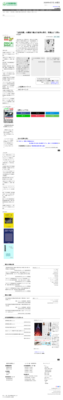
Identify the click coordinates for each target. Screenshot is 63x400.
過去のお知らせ (27, 338)
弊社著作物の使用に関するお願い (38, 145)
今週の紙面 (18, 10)
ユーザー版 (24, 270)
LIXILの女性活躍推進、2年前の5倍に (38, 59)
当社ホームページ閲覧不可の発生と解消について (15, 330)
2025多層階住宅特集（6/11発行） (31, 380)
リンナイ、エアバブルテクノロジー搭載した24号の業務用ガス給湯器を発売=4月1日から (8, 74)
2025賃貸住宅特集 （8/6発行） (30, 379)
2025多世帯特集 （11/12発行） (30, 377)
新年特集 (56, 285)
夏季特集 (56, 275)
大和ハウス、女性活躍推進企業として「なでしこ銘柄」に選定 (53, 59)
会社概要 (42, 10)
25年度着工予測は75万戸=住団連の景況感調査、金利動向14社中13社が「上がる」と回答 (8, 79)
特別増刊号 (28, 270)
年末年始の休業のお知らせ (10, 327)
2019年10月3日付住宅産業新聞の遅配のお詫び (14, 334)
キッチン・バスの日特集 (53, 278)
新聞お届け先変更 (48, 370)
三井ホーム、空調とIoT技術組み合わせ (26, 141)
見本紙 (7, 374)
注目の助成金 (28, 302)
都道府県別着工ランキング (52, 303)
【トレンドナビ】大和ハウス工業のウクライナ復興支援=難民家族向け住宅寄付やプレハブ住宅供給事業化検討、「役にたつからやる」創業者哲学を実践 (8, 85)
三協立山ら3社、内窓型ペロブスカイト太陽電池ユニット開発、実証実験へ (8, 59)
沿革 (46, 381)
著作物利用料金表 (9, 378)
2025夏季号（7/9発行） (29, 370)
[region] (38, 23)
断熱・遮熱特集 (55, 282)
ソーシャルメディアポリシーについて (55, 389)
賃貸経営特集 (55, 273)
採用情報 (46, 383)
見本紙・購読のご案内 (27, 10)
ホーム (13, 10)
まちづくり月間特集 (27, 276)
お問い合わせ (48, 10)
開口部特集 (56, 283)
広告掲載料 (8, 372)
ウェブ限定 (56, 269)
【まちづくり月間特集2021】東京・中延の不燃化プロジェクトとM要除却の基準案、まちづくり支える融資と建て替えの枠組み (17, 274)
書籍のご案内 (36, 10)
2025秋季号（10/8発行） (29, 368)
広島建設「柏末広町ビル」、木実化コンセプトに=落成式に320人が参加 (8, 54)
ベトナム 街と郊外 (54, 300)
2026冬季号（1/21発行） (29, 367)
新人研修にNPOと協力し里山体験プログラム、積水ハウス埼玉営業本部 (43, 143)
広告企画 (56, 276)
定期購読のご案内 (54, 82)
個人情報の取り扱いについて (56, 388)
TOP (59, 150)
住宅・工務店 (6, 11)
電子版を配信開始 (48, 371)
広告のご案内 (46, 374)
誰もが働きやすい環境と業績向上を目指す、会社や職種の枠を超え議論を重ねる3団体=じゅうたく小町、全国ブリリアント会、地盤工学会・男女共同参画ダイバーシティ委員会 (23, 66)
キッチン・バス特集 (54, 279)
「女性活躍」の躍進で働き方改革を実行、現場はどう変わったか (23, 11)
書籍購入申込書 (9, 368)
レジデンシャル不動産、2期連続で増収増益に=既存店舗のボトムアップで (8, 95)
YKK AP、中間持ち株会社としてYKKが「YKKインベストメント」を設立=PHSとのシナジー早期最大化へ (8, 156)
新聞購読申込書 (9, 367)
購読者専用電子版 (56, 6)
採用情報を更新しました (10, 320)
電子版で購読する (54, 83)
